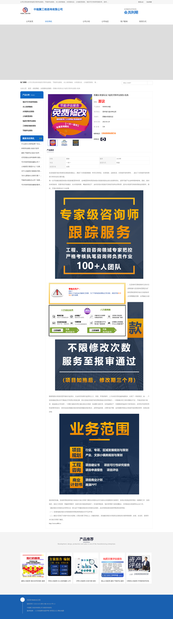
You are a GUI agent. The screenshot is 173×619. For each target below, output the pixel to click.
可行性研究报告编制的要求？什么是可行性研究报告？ (31, 185)
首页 (29, 88)
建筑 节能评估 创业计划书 (30, 153)
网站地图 (61, 611)
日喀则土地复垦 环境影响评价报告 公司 (140, 581)
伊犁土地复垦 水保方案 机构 (86, 581)
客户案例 (124, 21)
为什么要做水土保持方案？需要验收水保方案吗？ (31, 175)
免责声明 (46, 611)
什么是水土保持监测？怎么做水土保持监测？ (31, 144)
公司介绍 (86, 21)
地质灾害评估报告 (29, 121)
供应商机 (48, 21)
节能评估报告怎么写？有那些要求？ (31, 180)
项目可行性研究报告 (30, 102)
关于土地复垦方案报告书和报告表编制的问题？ (31, 171)
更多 (40, 138)
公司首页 (29, 21)
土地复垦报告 (28, 116)
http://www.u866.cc (55, 523)
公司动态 (105, 21)
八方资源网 (39, 611)
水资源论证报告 (46, 88)
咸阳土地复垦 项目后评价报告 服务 (33, 581)
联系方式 (142, 21)
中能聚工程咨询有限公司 (35, 607)
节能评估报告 (28, 130)
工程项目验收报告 (29, 126)
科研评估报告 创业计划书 (30, 148)
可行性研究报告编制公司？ (30, 162)
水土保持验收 (28, 107)
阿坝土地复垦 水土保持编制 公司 (59, 581)
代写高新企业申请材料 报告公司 (31, 157)
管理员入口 (53, 611)
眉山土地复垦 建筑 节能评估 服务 (112, 581)
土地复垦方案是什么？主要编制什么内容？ (31, 166)
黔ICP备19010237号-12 (48, 604)
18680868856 (108, 133)
